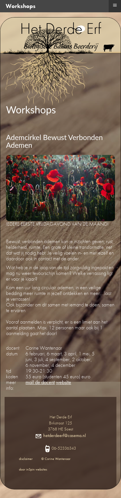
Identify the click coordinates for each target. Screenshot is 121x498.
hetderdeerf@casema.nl (61, 435)
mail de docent (40, 382)
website (63, 382)
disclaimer (26, 458)
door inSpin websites (33, 469)
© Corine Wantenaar (56, 458)
